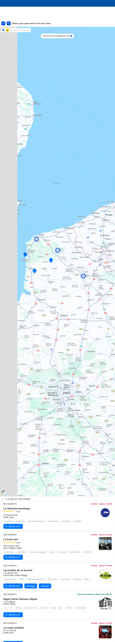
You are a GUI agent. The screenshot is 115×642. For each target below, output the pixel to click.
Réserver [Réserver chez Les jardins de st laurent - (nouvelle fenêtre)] (45, 586)
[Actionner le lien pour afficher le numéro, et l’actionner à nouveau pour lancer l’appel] (13, 526)
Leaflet (5, 495)
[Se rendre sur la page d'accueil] (3, 30)
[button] (34, 271)
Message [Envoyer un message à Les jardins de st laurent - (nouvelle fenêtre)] (31, 586)
